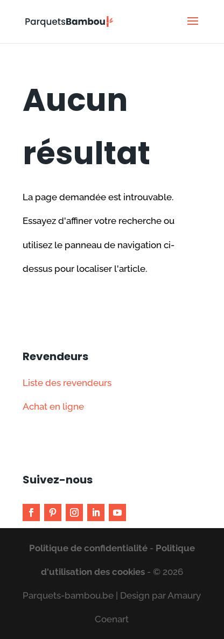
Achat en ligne (53, 406)
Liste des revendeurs (67, 382)
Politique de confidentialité (88, 548)
